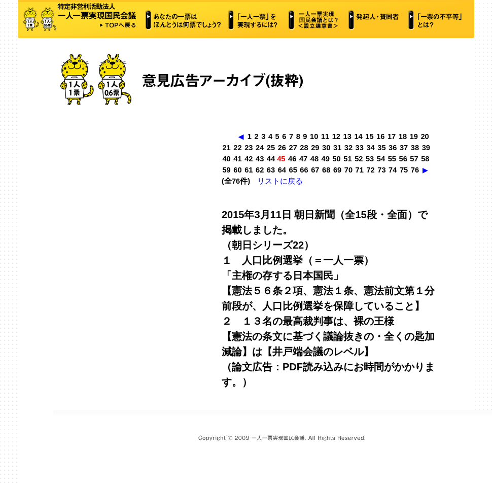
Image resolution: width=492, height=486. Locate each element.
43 (260, 159)
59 (226, 170)
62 (260, 170)
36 (393, 148)
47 (303, 159)
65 (293, 170)
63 (271, 170)
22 (237, 148)
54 (381, 159)
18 (403, 136)
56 (403, 159)
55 (392, 159)
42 (248, 159)
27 (293, 148)
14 (358, 136)
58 (425, 159)
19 (414, 136)
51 (347, 159)
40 (226, 159)
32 (348, 148)
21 (226, 148)
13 (347, 136)
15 (369, 136)
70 (348, 170)
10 (314, 136)
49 (326, 159)
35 (381, 148)
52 (359, 159)
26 (282, 148)
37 (404, 148)
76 (415, 170)
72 (370, 170)
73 (381, 170)
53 (370, 159)
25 (271, 148)
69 (337, 170)
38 (415, 148)
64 (282, 170)
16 (380, 136)
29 (315, 148)
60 (237, 170)
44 (271, 159)
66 (304, 170)
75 (404, 170)
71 (360, 170)
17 (392, 136)
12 (336, 136)
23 (248, 148)
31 (337, 148)
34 (370, 148)
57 (414, 159)
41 (237, 159)
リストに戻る (280, 181)
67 (315, 170)
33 (360, 148)
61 (248, 170)
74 (393, 170)
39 (426, 148)
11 (325, 136)
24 (260, 148)
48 (314, 159)
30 (326, 148)
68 (326, 170)
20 (424, 136)
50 (336, 159)
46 (292, 159)
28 (304, 148)
